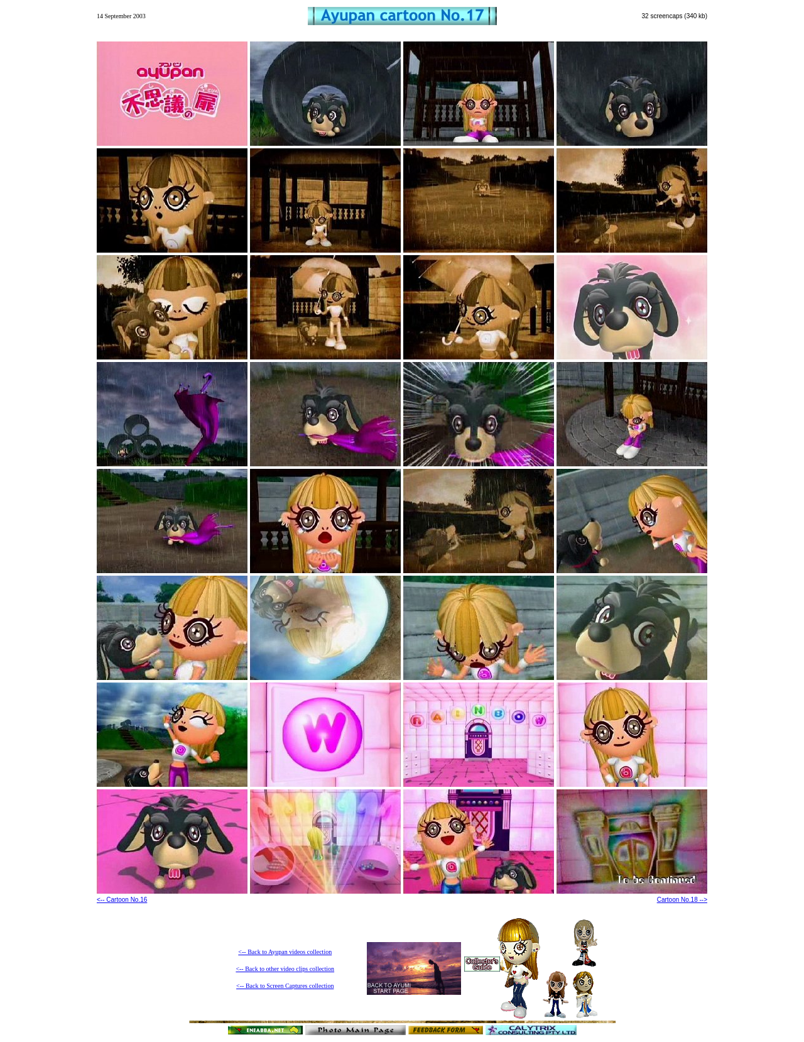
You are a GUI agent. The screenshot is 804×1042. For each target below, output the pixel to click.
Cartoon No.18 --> (682, 899)
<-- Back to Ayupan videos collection (285, 951)
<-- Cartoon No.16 (122, 899)
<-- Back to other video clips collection (285, 968)
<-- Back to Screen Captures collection (285, 985)
